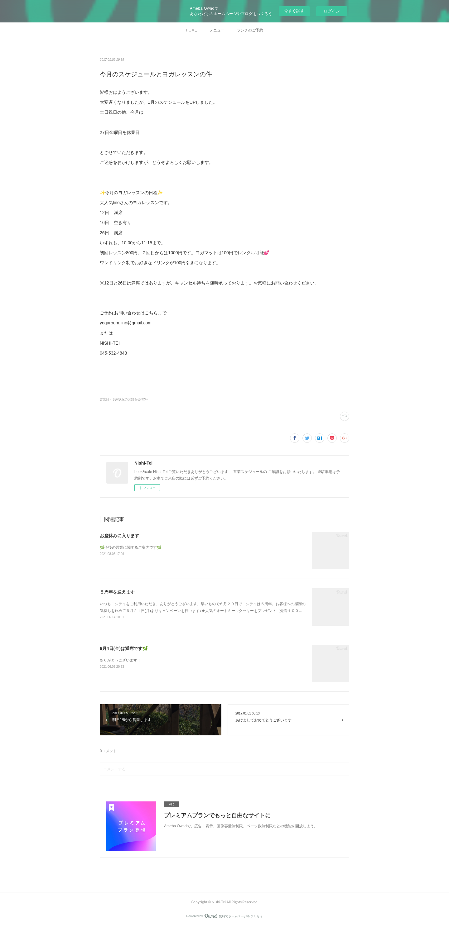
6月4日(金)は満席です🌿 (124, 648)
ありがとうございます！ (120, 660)
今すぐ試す (294, 10)
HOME (191, 30)
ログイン (332, 11)
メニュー (217, 30)
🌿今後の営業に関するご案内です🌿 (131, 547)
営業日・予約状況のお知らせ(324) (123, 399)
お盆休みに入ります (119, 535)
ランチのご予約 (250, 30)
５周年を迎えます (117, 592)
